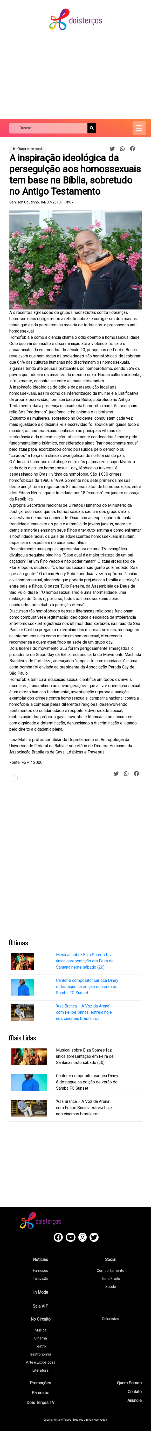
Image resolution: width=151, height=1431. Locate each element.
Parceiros (40, 1392)
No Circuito (41, 1319)
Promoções (40, 1382)
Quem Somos (129, 1382)
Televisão (40, 1279)
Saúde (110, 1287)
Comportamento (110, 1270)
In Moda (40, 1292)
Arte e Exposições (40, 1362)
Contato (135, 1391)
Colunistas (110, 1319)
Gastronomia (40, 1354)
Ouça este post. (28, 149)
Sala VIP (40, 1306)
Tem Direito (110, 1279)
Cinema (40, 1338)
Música (40, 1330)
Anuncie (134, 1400)
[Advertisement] (80, 75)
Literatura (40, 1370)
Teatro (40, 1346)
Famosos (40, 1270)
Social (110, 1259)
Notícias (40, 1259)
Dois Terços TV (40, 1402)
